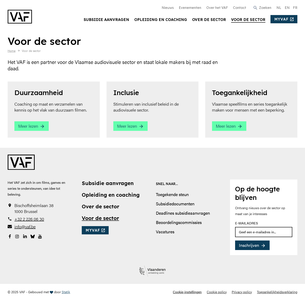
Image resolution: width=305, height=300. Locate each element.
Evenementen (190, 8)
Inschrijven (249, 245)
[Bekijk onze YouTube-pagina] (40, 236)
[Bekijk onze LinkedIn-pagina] (25, 236)
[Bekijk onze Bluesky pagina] (32, 236)
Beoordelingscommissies (179, 222)
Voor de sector (248, 19)
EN (287, 8)
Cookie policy (217, 291)
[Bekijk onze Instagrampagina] (17, 236)
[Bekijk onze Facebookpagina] (10, 236)
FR (295, 8)
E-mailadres (246, 223)
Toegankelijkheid (239, 92)
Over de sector (209, 19)
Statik (66, 291)
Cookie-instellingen (187, 291)
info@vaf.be (25, 226)
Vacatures (165, 231)
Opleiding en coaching (160, 19)
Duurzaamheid (38, 92)
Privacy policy (242, 291)
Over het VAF (217, 8)
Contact (239, 8)
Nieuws (168, 8)
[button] (262, 7)
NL (278, 8)
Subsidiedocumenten (175, 203)
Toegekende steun (172, 194)
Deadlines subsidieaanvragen (183, 213)
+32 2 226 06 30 (29, 219)
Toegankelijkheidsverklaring (277, 291)
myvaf (281, 19)
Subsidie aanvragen (106, 19)
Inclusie (126, 92)
